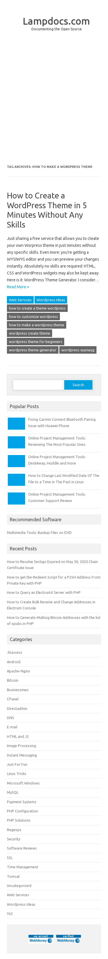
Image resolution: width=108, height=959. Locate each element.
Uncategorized (19, 886)
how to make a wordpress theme (36, 325)
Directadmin (17, 708)
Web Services (20, 300)
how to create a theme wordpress (37, 308)
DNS (10, 718)
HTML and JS (18, 736)
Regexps (14, 830)
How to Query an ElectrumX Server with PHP (44, 592)
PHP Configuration (22, 811)
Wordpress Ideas (51, 300)
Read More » (18, 287)
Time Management (22, 867)
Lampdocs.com (56, 20)
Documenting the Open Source (56, 29)
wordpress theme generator (32, 350)
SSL (10, 858)
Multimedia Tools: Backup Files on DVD (39, 532)
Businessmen (18, 690)
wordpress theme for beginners (35, 342)
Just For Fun (17, 764)
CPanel (12, 699)
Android (13, 662)
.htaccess (14, 652)
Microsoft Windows (23, 783)
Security (13, 839)
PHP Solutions (19, 820)
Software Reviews (22, 848)
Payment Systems (21, 802)
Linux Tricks (16, 774)
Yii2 (10, 913)
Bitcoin (12, 680)
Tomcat (13, 876)
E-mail (12, 727)
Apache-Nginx (18, 671)
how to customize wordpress (33, 316)
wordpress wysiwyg (77, 350)
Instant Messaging (22, 755)
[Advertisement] (54, 102)
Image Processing (21, 746)
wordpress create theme (29, 333)
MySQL (12, 792)
